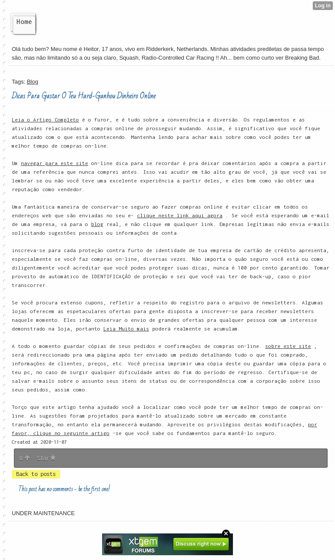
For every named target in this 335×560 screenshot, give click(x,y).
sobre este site (288, 346)
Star (46, 458)
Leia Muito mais (126, 328)
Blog (32, 81)
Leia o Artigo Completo (45, 119)
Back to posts (36, 474)
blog (97, 224)
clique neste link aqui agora (179, 215)
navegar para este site (54, 163)
